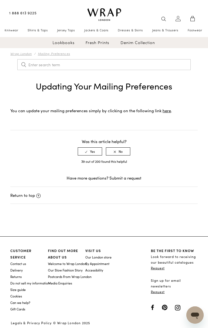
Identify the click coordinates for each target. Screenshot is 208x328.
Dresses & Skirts (130, 30)
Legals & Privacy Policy (31, 323)
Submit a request (125, 178)
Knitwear (11, 30)
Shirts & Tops (38, 30)
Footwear (195, 30)
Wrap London (21, 53)
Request (158, 268)
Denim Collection (138, 42)
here (166, 110)
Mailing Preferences (54, 53)
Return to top (25, 195)
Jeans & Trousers (165, 30)
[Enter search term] (104, 64)
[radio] (90, 151)
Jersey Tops (66, 30)
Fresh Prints (97, 42)
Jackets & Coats (96, 30)
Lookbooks (63, 42)
